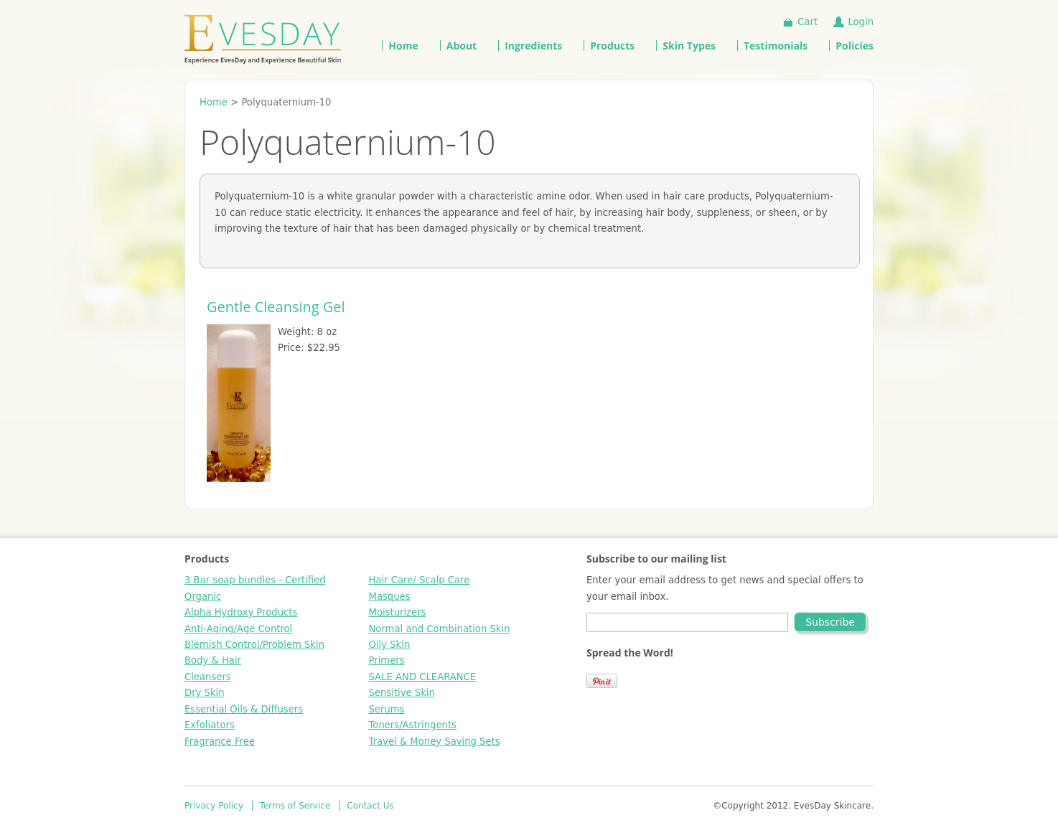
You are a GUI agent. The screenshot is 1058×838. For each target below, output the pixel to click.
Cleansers (207, 677)
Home (403, 45)
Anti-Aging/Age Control (238, 628)
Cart (807, 22)
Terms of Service (295, 806)
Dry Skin (204, 692)
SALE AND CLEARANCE (423, 677)
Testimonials (775, 45)
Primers (387, 660)
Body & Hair (212, 660)
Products (612, 45)
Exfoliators (209, 725)
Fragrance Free (219, 741)
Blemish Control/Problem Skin (254, 644)
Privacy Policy (213, 806)
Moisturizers (397, 612)
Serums (387, 709)
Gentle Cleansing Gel (276, 306)
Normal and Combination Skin (439, 628)
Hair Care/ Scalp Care (419, 580)
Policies (854, 45)
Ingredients (533, 45)
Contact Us (370, 806)
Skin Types (689, 45)
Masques (390, 596)
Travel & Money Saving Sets (434, 741)
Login (861, 22)
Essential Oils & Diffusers (243, 709)
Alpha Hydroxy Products (240, 612)
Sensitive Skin (402, 692)
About (461, 45)
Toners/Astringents (413, 725)
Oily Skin (390, 644)
